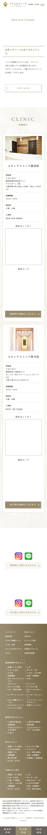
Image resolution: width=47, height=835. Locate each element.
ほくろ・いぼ (32, 670)
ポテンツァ (12, 684)
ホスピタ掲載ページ (13, 640)
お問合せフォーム (31, 649)
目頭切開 (11, 724)
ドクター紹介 (10, 644)
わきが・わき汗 (14, 761)
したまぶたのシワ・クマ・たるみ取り (34, 728)
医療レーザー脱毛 (15, 667)
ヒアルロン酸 (32, 686)
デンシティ (31, 684)
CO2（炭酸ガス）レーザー (15, 701)
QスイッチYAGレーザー (34, 690)
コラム (7, 653)
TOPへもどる (23, 88)
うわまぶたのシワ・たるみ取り (15, 728)
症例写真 (8, 636)
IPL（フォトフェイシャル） (16, 679)
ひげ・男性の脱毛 (15, 689)
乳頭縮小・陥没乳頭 (34, 758)
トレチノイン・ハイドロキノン (34, 701)
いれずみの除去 (14, 749)
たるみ (10, 673)
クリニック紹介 (30, 640)
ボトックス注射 (14, 686)
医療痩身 (11, 675)
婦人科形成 (12, 758)
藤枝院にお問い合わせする (23, 565)
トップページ (10, 632)
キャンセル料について (13, 649)
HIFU (29, 678)
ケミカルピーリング (15, 705)
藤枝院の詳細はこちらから (23, 313)
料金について (29, 632)
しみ (28, 667)
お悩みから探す (12, 770)
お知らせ (27, 636)
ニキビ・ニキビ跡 (34, 673)
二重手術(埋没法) (14, 722)
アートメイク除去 (15, 708)
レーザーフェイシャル (34, 696)
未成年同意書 (29, 653)
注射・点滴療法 (33, 675)
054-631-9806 (14, 218)
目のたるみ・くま (34, 780)
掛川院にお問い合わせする (23, 612)
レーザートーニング (15, 695)
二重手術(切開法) (33, 722)
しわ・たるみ (13, 670)
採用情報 (27, 644)
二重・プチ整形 (14, 780)
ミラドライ (31, 749)
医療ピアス (12, 752)
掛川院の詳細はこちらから (23, 504)
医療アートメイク (34, 705)
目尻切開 (30, 724)
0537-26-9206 (14, 409)
